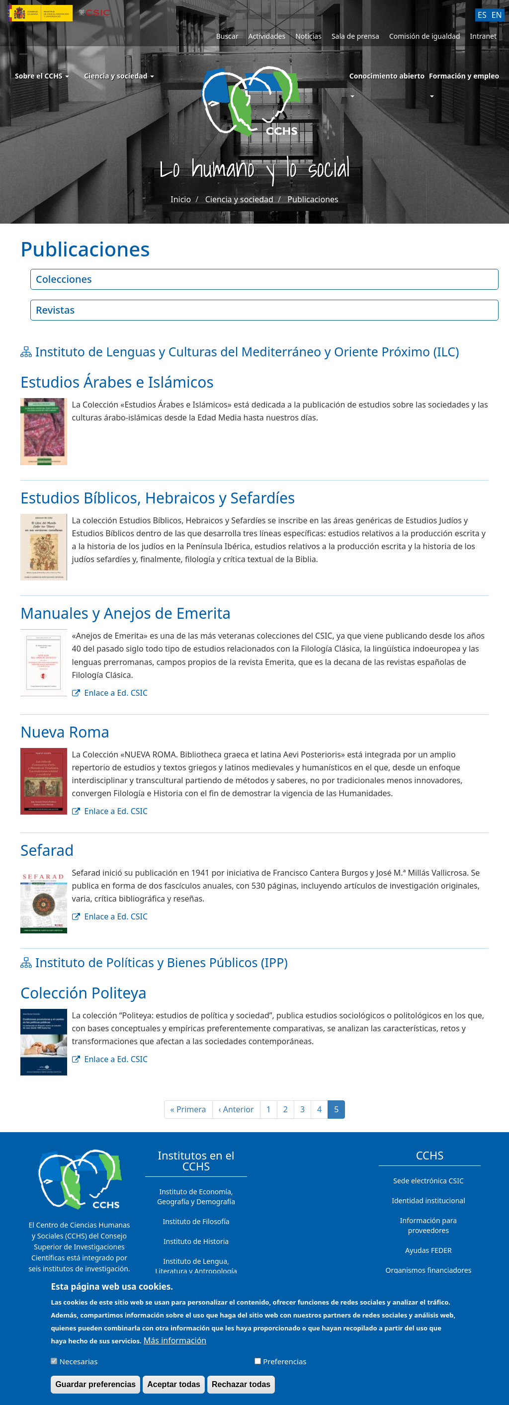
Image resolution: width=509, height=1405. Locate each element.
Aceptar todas (173, 1388)
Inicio (180, 199)
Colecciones (64, 279)
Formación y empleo (464, 76)
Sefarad (47, 850)
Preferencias (284, 1365)
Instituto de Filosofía (196, 1221)
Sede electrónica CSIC (428, 1180)
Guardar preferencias (95, 1388)
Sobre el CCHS (42, 76)
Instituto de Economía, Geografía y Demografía (196, 1196)
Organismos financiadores (429, 1270)
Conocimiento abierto (387, 76)
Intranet (483, 36)
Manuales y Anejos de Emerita (125, 613)
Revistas (55, 310)
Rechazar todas (241, 1388)
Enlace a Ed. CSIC (116, 692)
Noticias (308, 36)
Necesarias (79, 1365)
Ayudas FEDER (428, 1250)
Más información (175, 1344)
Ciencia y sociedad (119, 76)
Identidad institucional (428, 1200)
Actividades (266, 36)
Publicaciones (312, 199)
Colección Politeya (83, 993)
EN (497, 14)
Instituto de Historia (196, 1241)
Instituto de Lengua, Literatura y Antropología (196, 1266)
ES (482, 14)
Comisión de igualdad (424, 36)
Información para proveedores (428, 1225)
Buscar (227, 36)
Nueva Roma (64, 732)
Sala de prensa (355, 36)
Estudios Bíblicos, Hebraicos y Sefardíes (157, 498)
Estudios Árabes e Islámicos (117, 382)
